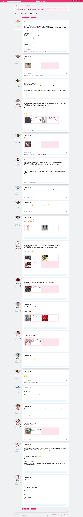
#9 (66, 235)
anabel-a (18, 140)
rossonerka (18, 26)
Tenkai (18, 105)
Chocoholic (18, 410)
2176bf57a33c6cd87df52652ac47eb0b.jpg (37, 339)
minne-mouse (18, 392)
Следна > (33, 17)
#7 (66, 197)
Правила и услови (58, 515)
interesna (18, 207)
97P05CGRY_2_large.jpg (51, 117)
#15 (66, 380)
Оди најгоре (66, 514)
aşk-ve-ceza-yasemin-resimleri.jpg (36, 286)
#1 (66, 49)
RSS (68, 514)
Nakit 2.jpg (33, 255)
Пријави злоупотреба (50, 515)
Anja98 (18, 222)
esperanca (18, 376)
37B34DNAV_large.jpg (34, 117)
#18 (66, 439)
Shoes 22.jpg (33, 262)
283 (31, 17)
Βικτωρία (26, 75)
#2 (66, 73)
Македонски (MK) (17, 514)
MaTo (33, 154)
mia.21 (34, 130)
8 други (39, 51)
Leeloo (18, 308)
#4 (66, 128)
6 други (36, 75)
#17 (66, 415)
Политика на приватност (65, 515)
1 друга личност (37, 154)
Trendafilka (18, 164)
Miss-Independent (32, 51)
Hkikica (36, 51)
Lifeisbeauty (27, 130)
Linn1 (18, 192)
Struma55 (30, 75)
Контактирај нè (54, 514)
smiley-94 (26, 366)
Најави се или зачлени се (77, 0)
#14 (66, 364)
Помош (59, 514)
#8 (66, 211)
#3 (66, 95)
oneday (33, 75)
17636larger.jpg (50, 225)
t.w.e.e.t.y (18, 61)
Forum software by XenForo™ (22, 515)
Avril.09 (18, 85)
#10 (66, 272)
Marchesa (18, 449)
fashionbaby (27, 154)
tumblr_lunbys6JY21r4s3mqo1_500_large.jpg (38, 315)
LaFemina (30, 237)
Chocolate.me (18, 247)
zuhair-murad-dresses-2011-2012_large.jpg (54, 315)
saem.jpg (32, 428)
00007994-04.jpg (33, 225)
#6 (66, 180)
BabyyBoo (30, 130)
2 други (37, 130)
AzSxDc (18, 337)
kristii (18, 284)
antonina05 (27, 51)
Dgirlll (18, 359)
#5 (66, 152)
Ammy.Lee (18, 425)
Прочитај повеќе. (40, 9)
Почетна (62, 514)
